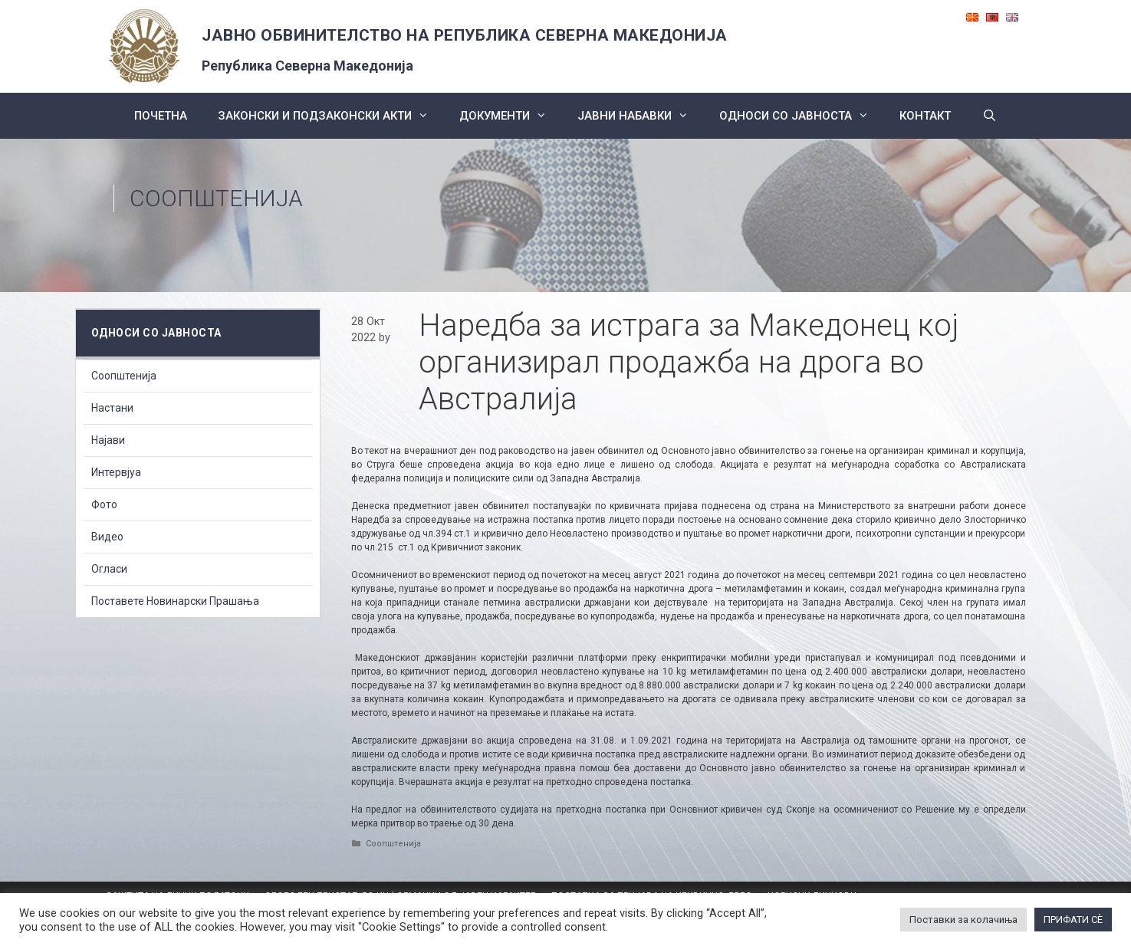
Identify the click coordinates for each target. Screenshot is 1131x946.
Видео (107, 536)
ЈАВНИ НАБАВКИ (640, 116)
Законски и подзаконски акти (331, 116)
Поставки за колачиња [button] (963, 919)
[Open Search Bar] (988, 116)
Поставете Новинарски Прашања (175, 601)
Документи (510, 116)
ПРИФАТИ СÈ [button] (1073, 919)
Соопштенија (216, 198)
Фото (104, 504)
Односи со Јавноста (801, 116)
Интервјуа (116, 472)
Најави (108, 440)
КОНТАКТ (925, 116)
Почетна (160, 116)
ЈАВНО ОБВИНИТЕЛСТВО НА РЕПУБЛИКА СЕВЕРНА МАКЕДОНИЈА (465, 35)
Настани (112, 408)
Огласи (109, 569)
